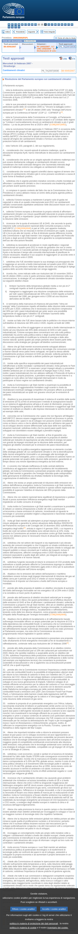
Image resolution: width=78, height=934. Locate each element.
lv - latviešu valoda (48, 24)
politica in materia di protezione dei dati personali (34, 928)
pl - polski (65, 24)
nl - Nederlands (62, 24)
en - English (32, 24)
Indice (7, 32)
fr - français (35, 24)
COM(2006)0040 (23, 228)
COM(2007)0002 (58, 124)
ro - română (72, 24)
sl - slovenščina (12, 27)
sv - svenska (19, 27)
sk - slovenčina (9, 27)
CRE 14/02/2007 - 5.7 (46, 49)
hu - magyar (55, 24)
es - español (12, 24)
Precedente (20, 32)
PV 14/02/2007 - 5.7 (45, 47)
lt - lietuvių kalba (52, 24)
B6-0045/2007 (10, 47)
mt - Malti (58, 24)
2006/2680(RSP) (20, 38)
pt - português (68, 24)
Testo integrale (49, 32)
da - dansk (19, 24)
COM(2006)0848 (57, 614)
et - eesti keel (25, 24)
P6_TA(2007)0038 (67, 47)
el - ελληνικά (29, 24)
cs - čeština (15, 24)
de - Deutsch (22, 24)
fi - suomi (15, 27)
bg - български (9, 24)
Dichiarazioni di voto (46, 51)
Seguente (31, 32)
